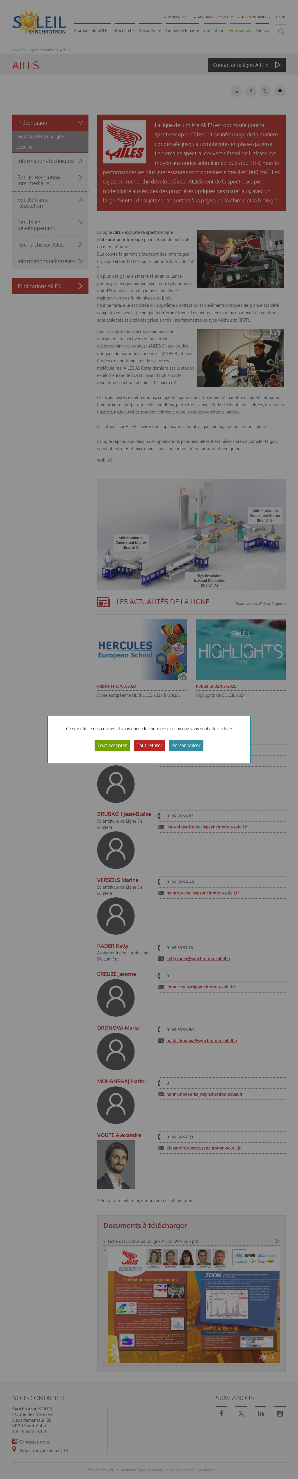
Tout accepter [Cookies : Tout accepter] (112, 745)
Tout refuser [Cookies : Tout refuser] (149, 745)
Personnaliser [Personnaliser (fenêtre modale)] (186, 745)
